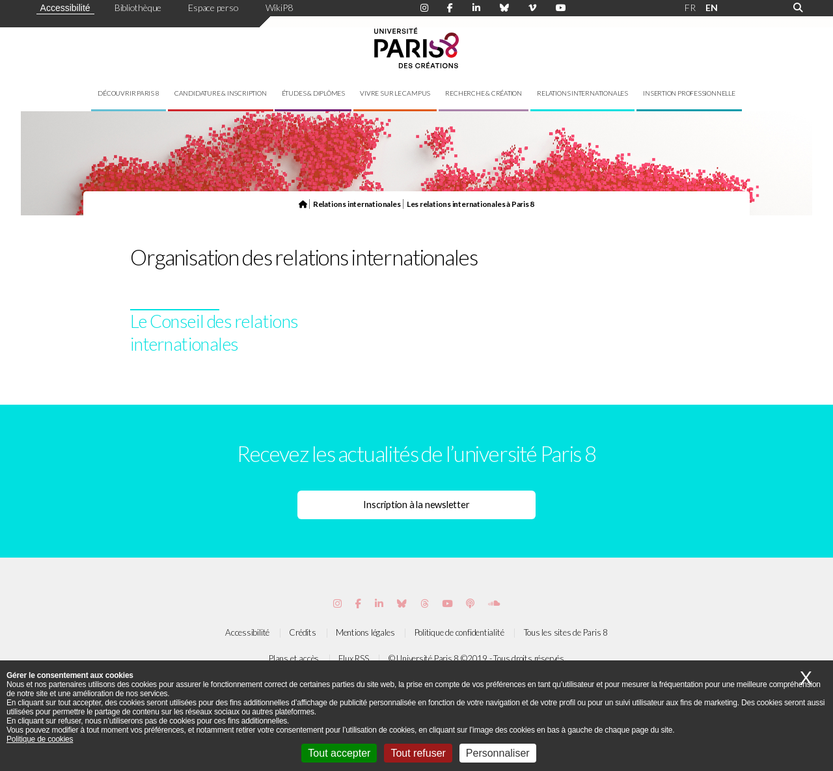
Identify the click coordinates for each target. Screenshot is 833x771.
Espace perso (213, 7)
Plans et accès (294, 658)
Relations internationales (582, 93)
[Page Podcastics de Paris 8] (470, 603)
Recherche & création (483, 93)
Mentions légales (365, 632)
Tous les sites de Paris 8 (566, 632)
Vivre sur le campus (395, 93)
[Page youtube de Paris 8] (561, 8)
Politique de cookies (40, 739)
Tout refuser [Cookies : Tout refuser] (417, 753)
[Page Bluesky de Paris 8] (504, 8)
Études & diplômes (313, 93)
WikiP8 (279, 7)
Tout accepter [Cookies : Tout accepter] (339, 753)
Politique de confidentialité (459, 632)
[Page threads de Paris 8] (424, 603)
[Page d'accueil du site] (303, 203)
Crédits (302, 632)
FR (690, 7)
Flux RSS (353, 658)
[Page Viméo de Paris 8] (532, 8)
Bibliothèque (138, 7)
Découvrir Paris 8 (128, 93)
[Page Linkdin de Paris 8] (476, 8)
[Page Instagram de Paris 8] (424, 8)
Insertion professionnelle (689, 93)
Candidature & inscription (220, 93)
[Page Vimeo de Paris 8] (379, 603)
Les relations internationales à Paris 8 (470, 203)
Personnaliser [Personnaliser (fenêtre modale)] (498, 753)
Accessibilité (65, 8)
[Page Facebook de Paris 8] (450, 8)
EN (711, 7)
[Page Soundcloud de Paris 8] (494, 603)
